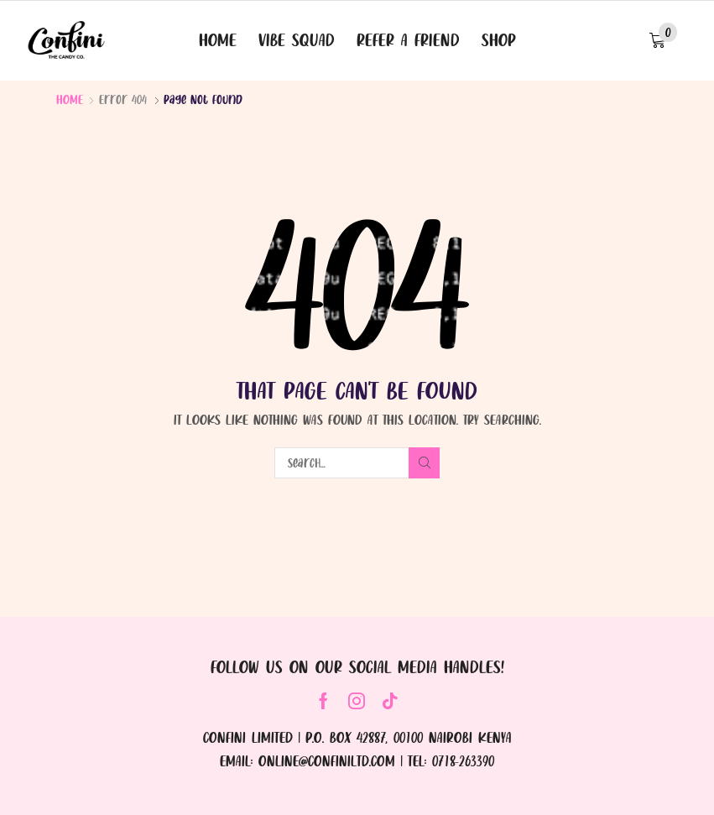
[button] (663, 40)
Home (69, 99)
